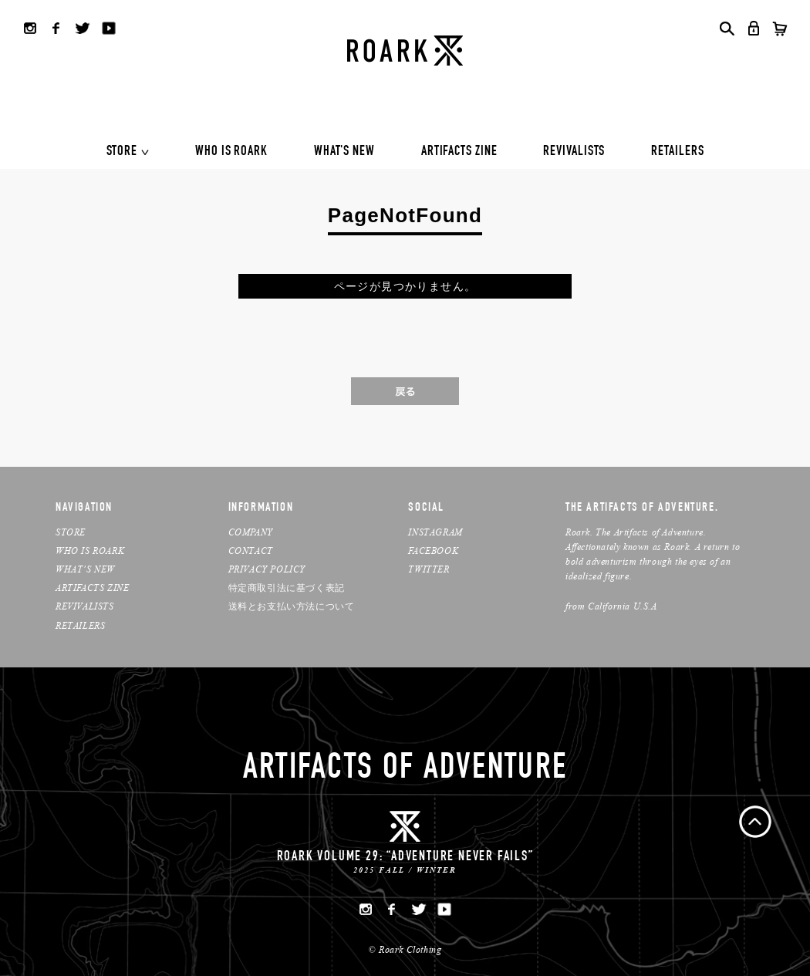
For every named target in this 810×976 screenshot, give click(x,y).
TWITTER (428, 569)
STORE (122, 152)
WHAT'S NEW (344, 152)
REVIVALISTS (574, 152)
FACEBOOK (433, 550)
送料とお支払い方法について (291, 606)
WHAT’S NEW (85, 569)
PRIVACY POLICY (266, 569)
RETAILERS (677, 152)
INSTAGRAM (435, 532)
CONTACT (250, 550)
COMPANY (250, 532)
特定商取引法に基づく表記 (286, 587)
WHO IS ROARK (231, 152)
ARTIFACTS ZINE (459, 152)
